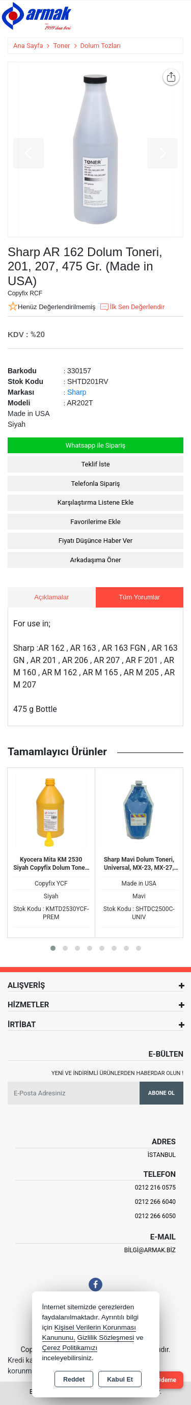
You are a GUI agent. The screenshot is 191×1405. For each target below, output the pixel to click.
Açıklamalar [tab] (51, 597)
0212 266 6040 (155, 1201)
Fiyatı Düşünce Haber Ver (95, 540)
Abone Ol (161, 1093)
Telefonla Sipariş (95, 483)
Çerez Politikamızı (70, 1348)
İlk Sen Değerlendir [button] (132, 307)
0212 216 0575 (155, 1187)
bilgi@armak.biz (150, 1250)
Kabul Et (120, 1379)
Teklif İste (95, 464)
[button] (53, 948)
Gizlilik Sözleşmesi (105, 1337)
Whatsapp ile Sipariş (96, 445)
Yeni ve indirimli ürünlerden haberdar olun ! (117, 1073)
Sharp (76, 392)
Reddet (74, 1379)
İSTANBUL (162, 1155)
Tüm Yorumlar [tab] (139, 597)
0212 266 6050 (155, 1216)
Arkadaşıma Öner (95, 560)
